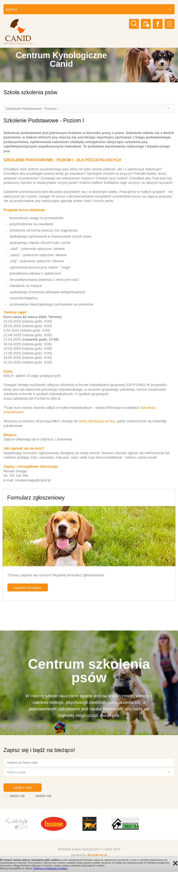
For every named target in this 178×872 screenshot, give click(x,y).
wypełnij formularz (28, 588)
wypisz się (43, 795)
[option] (89, 65)
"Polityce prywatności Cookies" (50, 868)
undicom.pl (99, 855)
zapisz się (17, 795)
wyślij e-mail (22, 787)
